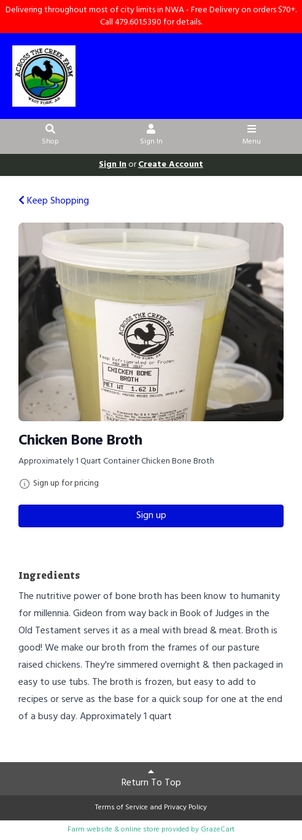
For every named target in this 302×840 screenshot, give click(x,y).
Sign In (151, 136)
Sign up (151, 516)
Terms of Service (121, 807)
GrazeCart (217, 829)
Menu (252, 136)
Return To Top (151, 778)
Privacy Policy (185, 807)
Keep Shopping (53, 201)
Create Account (170, 165)
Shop (50, 136)
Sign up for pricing (66, 484)
